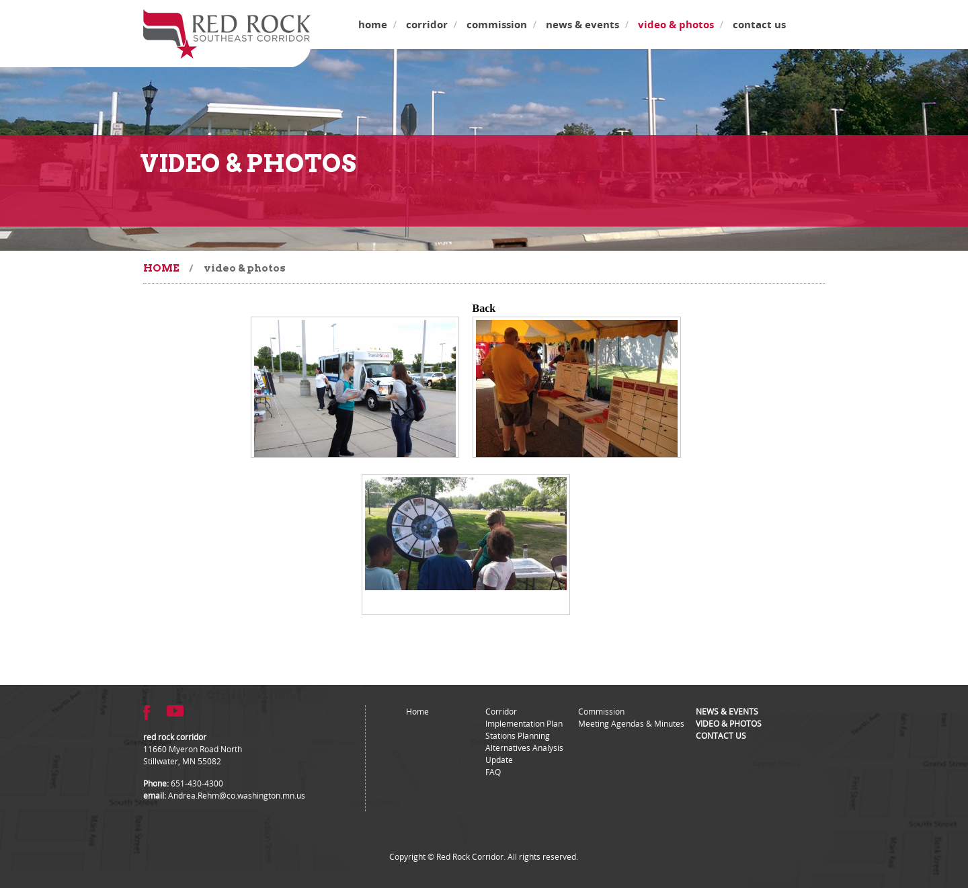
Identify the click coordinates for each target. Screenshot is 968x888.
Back (484, 308)
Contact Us (759, 24)
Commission (497, 24)
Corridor (427, 24)
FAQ (493, 771)
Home (372, 24)
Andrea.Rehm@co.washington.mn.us (236, 795)
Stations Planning (517, 735)
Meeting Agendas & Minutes (631, 723)
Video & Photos (676, 24)
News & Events (582, 24)
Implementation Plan (524, 723)
